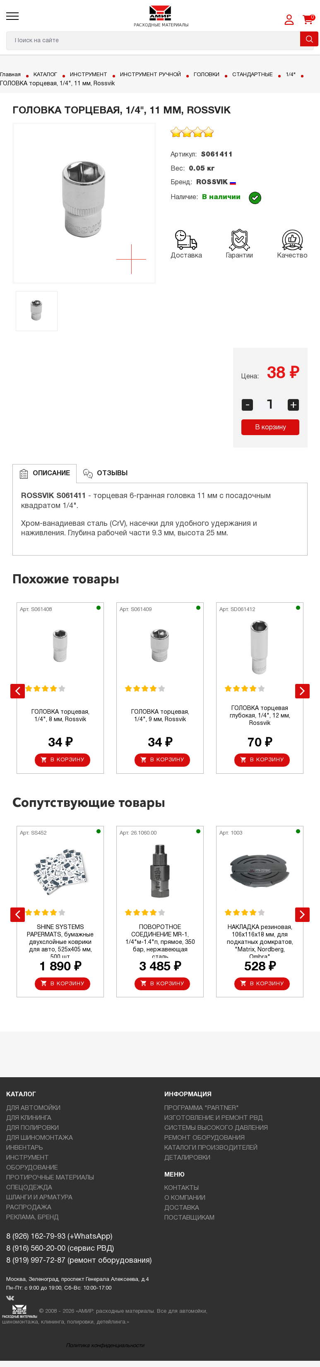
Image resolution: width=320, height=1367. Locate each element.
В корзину (270, 428)
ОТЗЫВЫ (105, 474)
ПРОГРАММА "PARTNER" (201, 1110)
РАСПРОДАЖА (28, 1209)
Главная (11, 74)
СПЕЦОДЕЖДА (29, 1189)
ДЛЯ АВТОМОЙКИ (33, 1110)
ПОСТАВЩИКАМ (189, 1220)
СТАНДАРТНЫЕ (268, 74)
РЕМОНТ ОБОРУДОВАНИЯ (204, 1140)
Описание (44, 474)
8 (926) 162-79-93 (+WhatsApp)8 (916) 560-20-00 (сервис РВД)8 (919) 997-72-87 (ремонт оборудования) (79, 1250)
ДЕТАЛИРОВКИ (187, 1159)
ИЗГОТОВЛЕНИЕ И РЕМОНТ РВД (213, 1120)
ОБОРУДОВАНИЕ (32, 1169)
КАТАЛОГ (47, 74)
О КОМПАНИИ (184, 1200)
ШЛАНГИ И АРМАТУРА (39, 1199)
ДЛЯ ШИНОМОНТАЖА (39, 1140)
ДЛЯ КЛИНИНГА (28, 1120)
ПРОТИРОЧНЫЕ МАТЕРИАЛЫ (50, 1179)
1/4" (6, 84)
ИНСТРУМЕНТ (93, 74)
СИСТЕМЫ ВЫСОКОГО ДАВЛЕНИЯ (216, 1130)
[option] (84, 203)
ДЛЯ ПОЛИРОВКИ (32, 1130)
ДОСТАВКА (181, 1210)
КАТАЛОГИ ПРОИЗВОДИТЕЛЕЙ (210, 1150)
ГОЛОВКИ (219, 74)
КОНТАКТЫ (181, 1190)
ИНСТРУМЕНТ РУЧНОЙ (160, 74)
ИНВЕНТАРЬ (24, 1150)
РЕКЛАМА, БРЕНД (32, 1219)
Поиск (309, 38)
